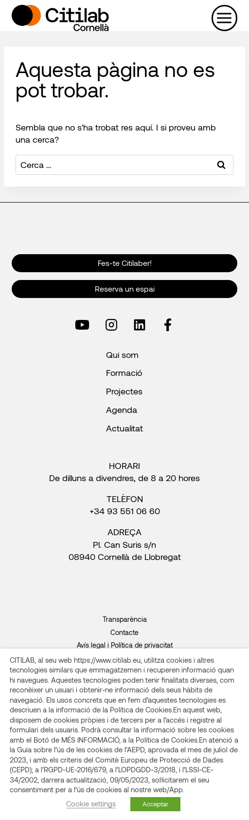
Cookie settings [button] (91, 803)
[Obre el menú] (224, 18)
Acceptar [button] (155, 804)
